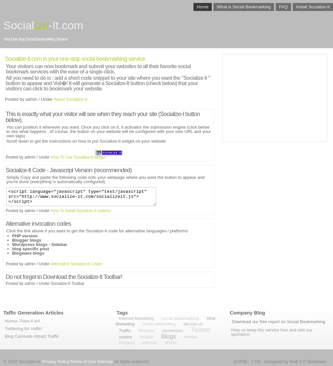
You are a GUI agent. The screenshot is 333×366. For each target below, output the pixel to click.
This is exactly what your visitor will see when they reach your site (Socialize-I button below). (103, 117)
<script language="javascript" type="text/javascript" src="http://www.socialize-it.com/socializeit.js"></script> (81, 198)
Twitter (200, 329)
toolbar (146, 336)
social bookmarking (180, 318)
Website (146, 330)
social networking (159, 323)
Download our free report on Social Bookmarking (278, 321)
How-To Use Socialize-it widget (78, 157)
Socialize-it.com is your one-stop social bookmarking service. (75, 59)
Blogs (168, 336)
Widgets (127, 342)
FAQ (283, 6)
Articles (191, 336)
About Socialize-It (70, 99)
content (125, 337)
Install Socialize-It (313, 6)
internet (150, 342)
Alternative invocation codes (38, 226)
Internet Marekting (136, 318)
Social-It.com (43, 25)
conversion (172, 330)
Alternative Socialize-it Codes (77, 267)
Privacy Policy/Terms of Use (69, 361)
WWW (171, 342)
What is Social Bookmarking (244, 6)
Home (202, 6)
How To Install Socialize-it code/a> (81, 213)
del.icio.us (193, 323)
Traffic (125, 330)
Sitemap (105, 361)
